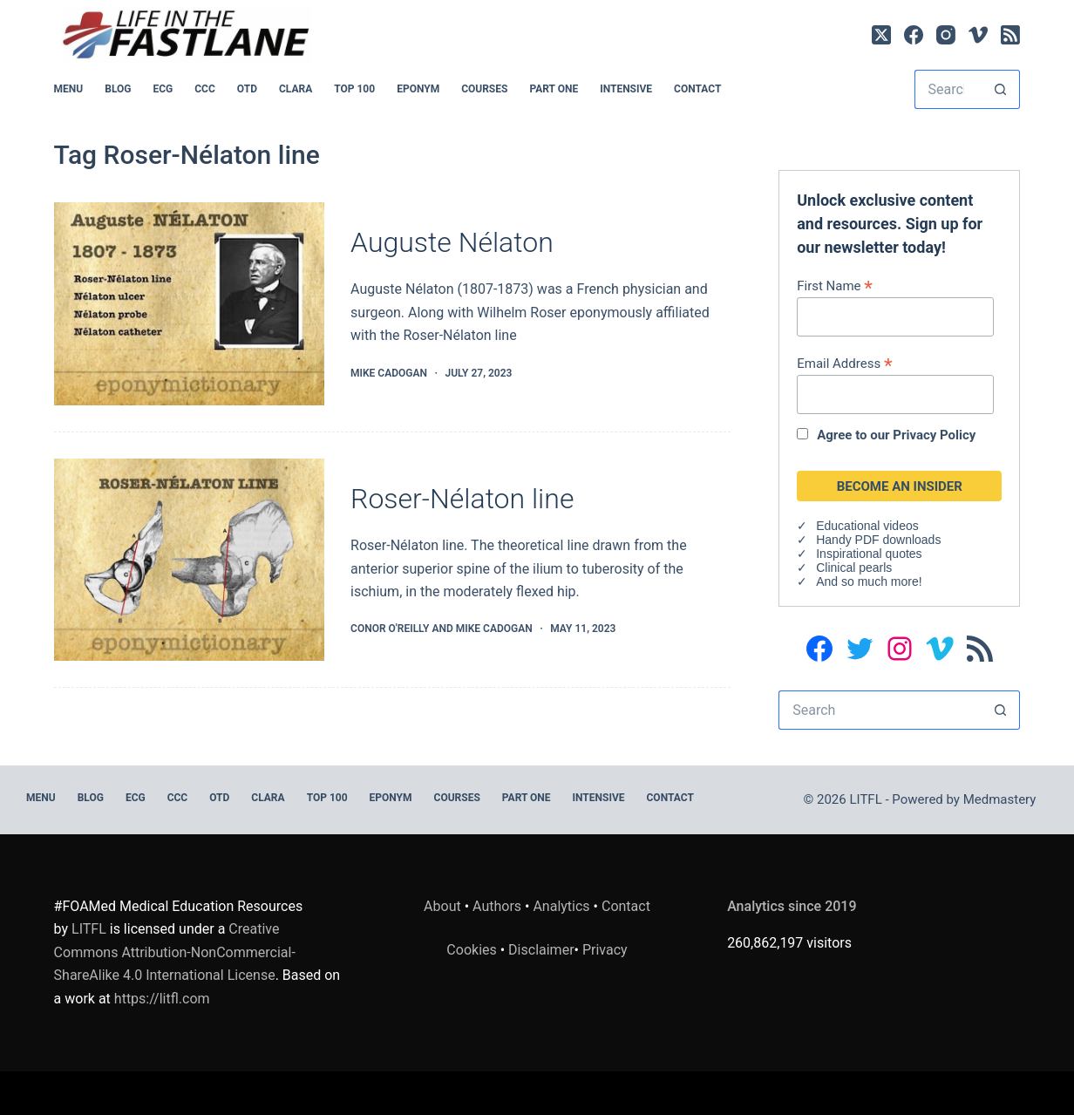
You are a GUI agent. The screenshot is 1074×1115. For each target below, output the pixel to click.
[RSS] (1010, 34)
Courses (484, 89)
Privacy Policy (934, 435)
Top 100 (354, 89)
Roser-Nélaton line (462, 498)
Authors (496, 906)
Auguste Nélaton (452, 242)
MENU (69, 89)
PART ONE (553, 89)
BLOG (118, 89)
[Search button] (1000, 89)
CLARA (295, 89)
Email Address (844, 363)
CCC (204, 89)
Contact (697, 89)
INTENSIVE (626, 89)
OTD (247, 89)
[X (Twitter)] (881, 34)
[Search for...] (948, 89)
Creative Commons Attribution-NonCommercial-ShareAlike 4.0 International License (175, 952)
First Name (835, 285)
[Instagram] (945, 34)
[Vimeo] (978, 34)
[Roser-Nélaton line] (189, 560)
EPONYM (418, 89)
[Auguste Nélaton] (189, 303)
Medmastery (1000, 799)
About (442, 906)
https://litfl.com (162, 998)
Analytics (561, 906)
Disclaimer (541, 950)
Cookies (473, 950)
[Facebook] (913, 34)
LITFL (88, 929)
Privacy (605, 950)
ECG (163, 89)
